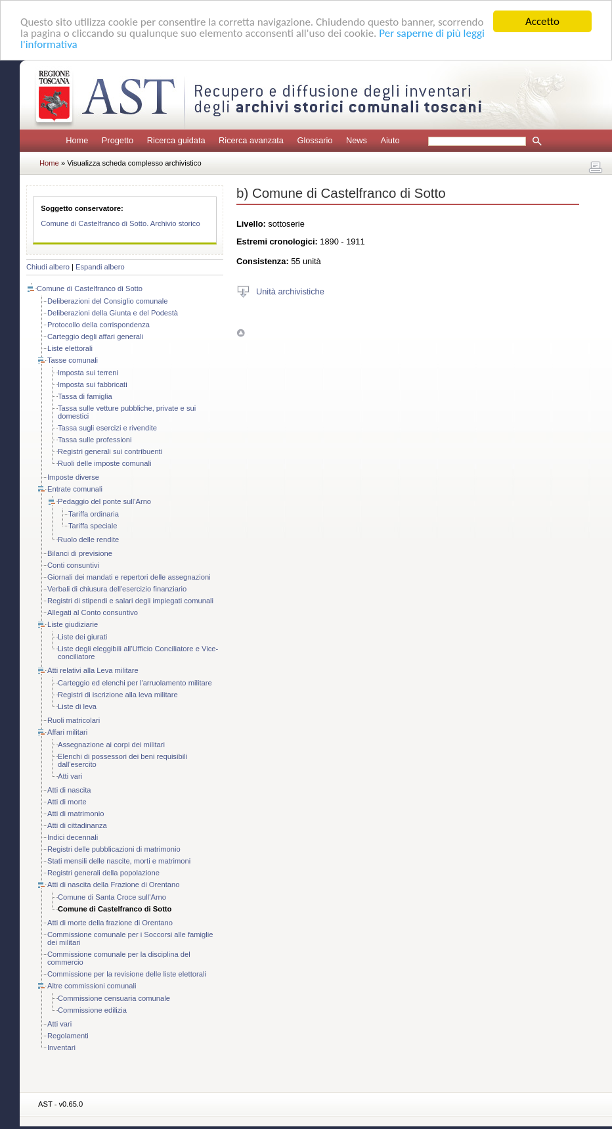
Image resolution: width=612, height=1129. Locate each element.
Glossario (314, 140)
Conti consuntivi (73, 565)
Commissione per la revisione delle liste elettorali (126, 974)
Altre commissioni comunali (92, 986)
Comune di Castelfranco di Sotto (89, 288)
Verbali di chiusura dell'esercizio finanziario (116, 589)
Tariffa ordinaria (93, 514)
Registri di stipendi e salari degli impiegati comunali (130, 601)
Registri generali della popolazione (103, 873)
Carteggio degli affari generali (95, 336)
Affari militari (67, 732)
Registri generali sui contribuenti (110, 451)
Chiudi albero (48, 267)
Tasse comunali (72, 360)
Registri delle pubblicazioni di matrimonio (114, 849)
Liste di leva (77, 706)
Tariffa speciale (92, 526)
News (356, 140)
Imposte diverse (73, 477)
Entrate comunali (74, 489)
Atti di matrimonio (75, 814)
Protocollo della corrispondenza (98, 325)
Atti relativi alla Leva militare (93, 670)
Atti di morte (67, 802)
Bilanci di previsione (79, 553)
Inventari (61, 1047)
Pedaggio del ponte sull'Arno (104, 501)
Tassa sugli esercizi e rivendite (107, 428)
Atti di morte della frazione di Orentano (110, 923)
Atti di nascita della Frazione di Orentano (113, 884)
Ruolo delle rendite (88, 539)
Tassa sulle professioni (95, 440)
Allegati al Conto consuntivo (92, 612)
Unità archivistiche (290, 291)
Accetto (542, 21)
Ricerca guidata (176, 140)
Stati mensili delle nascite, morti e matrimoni (118, 861)
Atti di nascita (69, 790)
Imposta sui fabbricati (92, 384)
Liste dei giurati (82, 637)
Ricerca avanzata (251, 140)
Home (77, 140)
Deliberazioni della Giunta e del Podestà (112, 313)
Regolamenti (68, 1036)
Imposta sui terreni (88, 373)
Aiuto (389, 140)
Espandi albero (100, 267)
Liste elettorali (70, 348)
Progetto (117, 140)
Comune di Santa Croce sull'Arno (112, 897)
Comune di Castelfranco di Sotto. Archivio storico (120, 223)
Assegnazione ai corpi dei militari (111, 745)
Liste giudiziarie (72, 624)
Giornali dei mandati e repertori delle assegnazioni (129, 577)
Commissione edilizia (92, 1010)
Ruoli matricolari (73, 720)
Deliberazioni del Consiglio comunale (107, 301)
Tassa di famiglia (85, 396)
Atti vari (70, 776)
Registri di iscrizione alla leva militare (118, 695)
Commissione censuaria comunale (114, 998)
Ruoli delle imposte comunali (104, 463)
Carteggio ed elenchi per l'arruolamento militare (135, 683)
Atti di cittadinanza (77, 825)
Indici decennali (72, 837)
